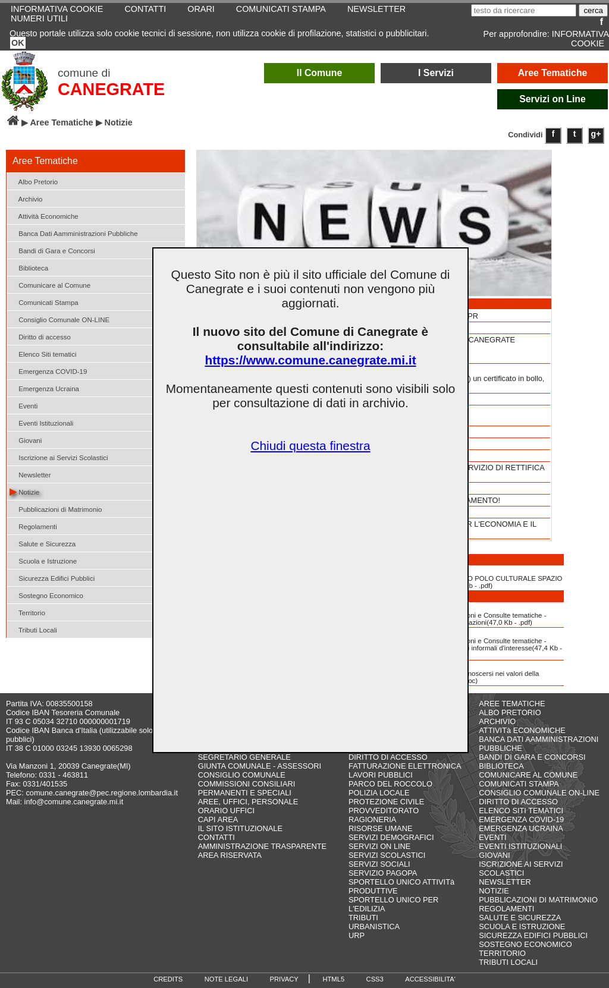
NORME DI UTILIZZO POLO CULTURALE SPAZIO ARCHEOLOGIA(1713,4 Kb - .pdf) (476, 578)
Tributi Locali (33, 629)
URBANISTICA (374, 926)
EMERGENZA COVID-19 (521, 819)
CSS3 (375, 979)
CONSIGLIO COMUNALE (241, 774)
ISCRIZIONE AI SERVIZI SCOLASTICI (521, 868)
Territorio (27, 612)
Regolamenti (33, 526)
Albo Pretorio (34, 181)
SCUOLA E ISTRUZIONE (522, 926)
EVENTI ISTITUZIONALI (520, 846)
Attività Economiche (44, 215)
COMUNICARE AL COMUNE (528, 774)
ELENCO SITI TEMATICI (521, 810)
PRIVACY (284, 979)
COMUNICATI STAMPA (518, 783)
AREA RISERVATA (230, 855)
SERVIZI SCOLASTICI (387, 855)
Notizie (24, 491)
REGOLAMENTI (506, 908)
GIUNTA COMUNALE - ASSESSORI (259, 766)
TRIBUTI (363, 917)
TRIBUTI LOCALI (508, 962)
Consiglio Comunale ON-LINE (59, 319)
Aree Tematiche (553, 73)
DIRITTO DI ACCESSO (388, 757)
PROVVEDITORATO (384, 810)
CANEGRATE (111, 89)
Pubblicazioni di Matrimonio (56, 509)
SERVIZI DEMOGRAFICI (391, 837)
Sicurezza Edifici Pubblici (52, 577)
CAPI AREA (218, 819)
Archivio (26, 198)
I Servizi (436, 73)
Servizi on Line (552, 99)
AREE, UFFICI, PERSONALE (248, 801)
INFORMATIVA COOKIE (580, 38)
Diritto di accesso (40, 336)
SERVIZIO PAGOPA (383, 873)
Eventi (23, 405)
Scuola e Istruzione (43, 560)
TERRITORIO (502, 953)
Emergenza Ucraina (44, 388)
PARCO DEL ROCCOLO (390, 783)
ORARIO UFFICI (226, 810)
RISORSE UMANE (380, 828)
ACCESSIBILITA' (430, 979)
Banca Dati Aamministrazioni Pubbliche (74, 233)
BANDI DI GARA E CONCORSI (532, 757)
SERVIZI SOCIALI (379, 864)
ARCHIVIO (497, 721)
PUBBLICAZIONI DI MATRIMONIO (538, 899)
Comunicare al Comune (50, 284)
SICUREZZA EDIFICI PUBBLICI (533, 935)
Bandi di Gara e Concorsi (52, 250)
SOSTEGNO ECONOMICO (525, 944)
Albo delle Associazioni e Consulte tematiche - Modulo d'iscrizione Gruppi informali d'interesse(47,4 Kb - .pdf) (475, 644)
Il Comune (320, 73)
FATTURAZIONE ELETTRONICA (405, 766)
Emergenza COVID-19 (48, 371)
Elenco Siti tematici (43, 353)
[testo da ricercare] (523, 10)
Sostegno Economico (46, 595)
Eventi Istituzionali (41, 422)
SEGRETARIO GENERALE (244, 757)
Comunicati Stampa (44, 302)
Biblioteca (29, 267)
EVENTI (492, 837)
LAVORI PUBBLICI (381, 774)
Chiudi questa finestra (310, 445)
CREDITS (168, 979)
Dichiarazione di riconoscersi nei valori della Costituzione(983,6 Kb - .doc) (464, 673)
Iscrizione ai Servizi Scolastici (59, 457)
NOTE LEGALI (226, 979)
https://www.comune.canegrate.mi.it (310, 360)
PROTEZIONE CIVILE (386, 801)
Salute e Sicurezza (43, 543)
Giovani (26, 440)
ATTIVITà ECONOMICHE (522, 730)
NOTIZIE (493, 890)
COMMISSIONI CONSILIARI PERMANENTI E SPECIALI (247, 788)
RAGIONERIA (372, 819)
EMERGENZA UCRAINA (521, 828)
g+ (596, 134)
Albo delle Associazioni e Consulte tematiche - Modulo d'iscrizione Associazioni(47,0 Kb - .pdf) (468, 614)
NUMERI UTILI (39, 18)
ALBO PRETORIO (510, 712)
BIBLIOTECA (501, 766)
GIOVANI (494, 855)
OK (17, 43)
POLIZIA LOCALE (379, 792)
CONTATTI (216, 837)
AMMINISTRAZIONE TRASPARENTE (262, 846)
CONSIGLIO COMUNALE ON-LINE (539, 792)
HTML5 (333, 979)
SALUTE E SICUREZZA (520, 917)
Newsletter (30, 474)
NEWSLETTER (504, 881)
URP (357, 935)
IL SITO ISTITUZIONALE (240, 828)
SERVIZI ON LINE (379, 846)
